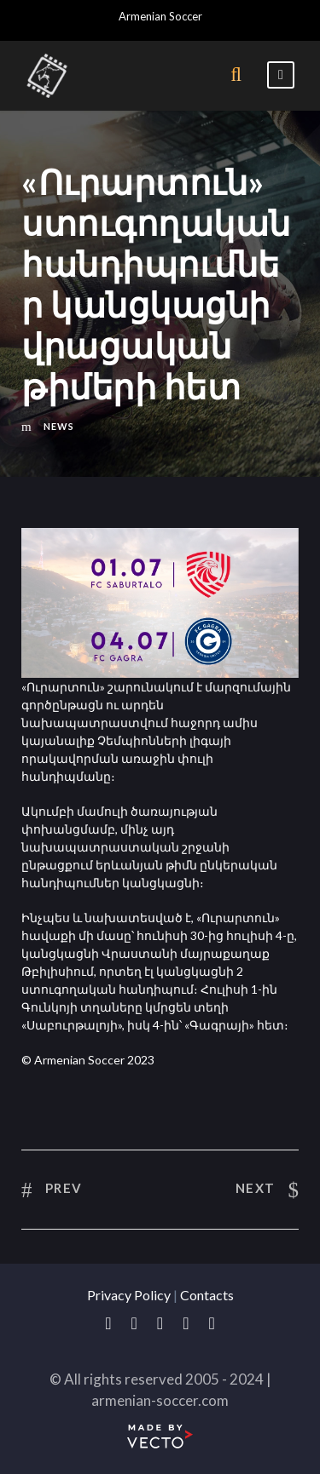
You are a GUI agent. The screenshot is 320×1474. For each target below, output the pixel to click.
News (59, 426)
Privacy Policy (129, 1295)
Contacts (207, 1295)
